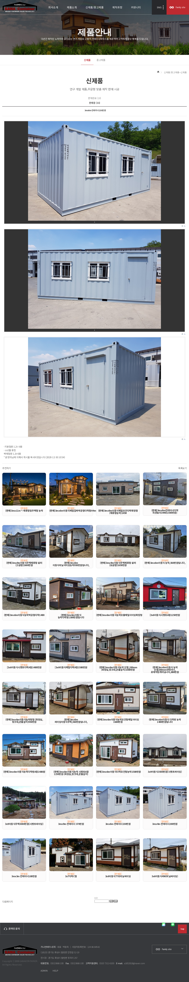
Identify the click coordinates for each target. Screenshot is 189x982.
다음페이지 (7, 901)
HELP (55, 970)
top (182, 928)
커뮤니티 (136, 7)
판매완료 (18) (94, 98)
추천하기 (6, 468)
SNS (159, 7)
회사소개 (53, 7)
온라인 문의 (12, 928)
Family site (180, 7)
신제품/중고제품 (94, 7)
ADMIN (44, 970)
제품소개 (72, 7)
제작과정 (117, 7)
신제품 (87, 60)
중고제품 (100, 60)
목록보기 (182, 468)
